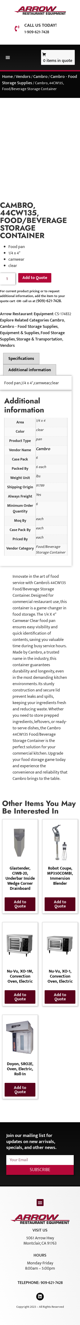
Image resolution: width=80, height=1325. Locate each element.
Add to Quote (34, 277)
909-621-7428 (52, 1282)
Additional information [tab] (29, 370)
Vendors (23, 76)
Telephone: (29, 1282)
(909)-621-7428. (49, 300)
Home (7, 76)
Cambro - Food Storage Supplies (29, 326)
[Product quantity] (7, 279)
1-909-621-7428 (36, 32)
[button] (7, 57)
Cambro (40, 76)
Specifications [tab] (21, 358)
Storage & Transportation (39, 339)
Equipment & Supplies (19, 332)
